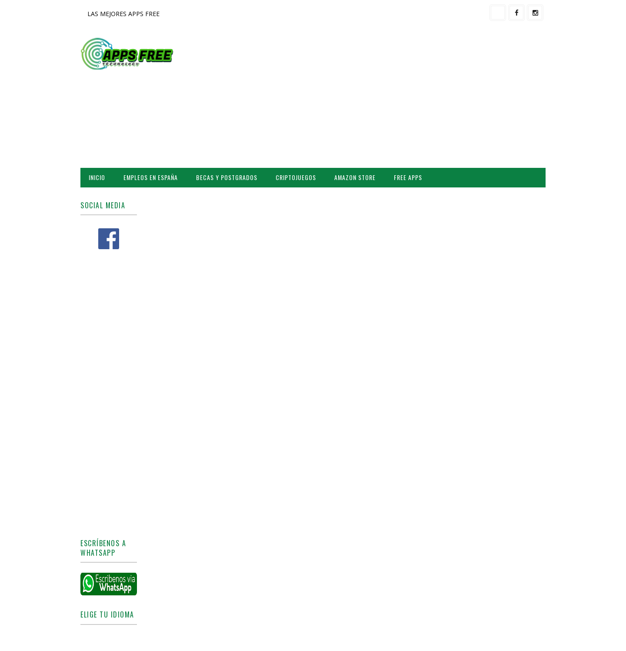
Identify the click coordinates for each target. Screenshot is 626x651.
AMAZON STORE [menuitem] (355, 177)
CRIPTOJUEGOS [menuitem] (296, 177)
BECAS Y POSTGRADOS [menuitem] (226, 177)
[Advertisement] (387, 98)
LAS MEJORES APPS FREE (123, 14)
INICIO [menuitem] (97, 177)
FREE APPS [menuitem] (408, 177)
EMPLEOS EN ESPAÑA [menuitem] (150, 177)
